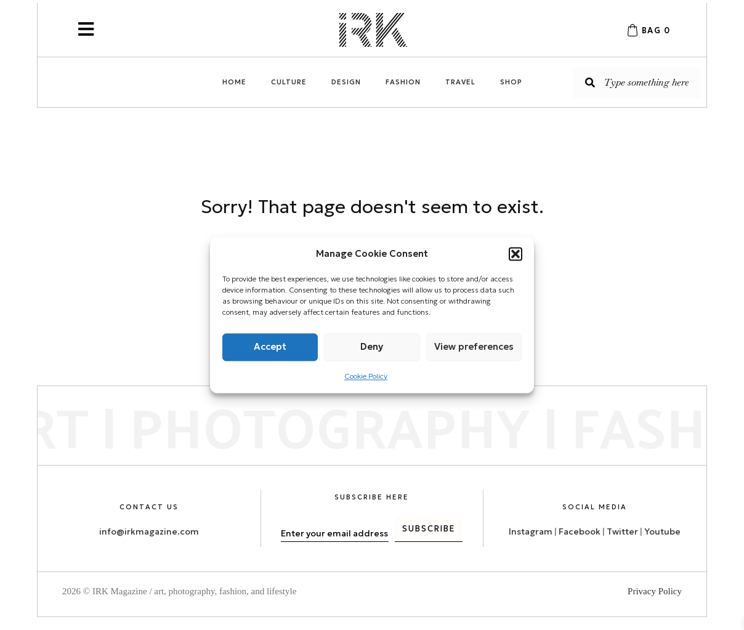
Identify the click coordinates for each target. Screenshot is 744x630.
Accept (270, 346)
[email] (335, 533)
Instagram (530, 530)
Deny (371, 346)
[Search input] (636, 82)
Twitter (623, 530)
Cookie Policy (365, 376)
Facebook (579, 530)
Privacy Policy (655, 591)
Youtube (662, 530)
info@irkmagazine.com (149, 530)
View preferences (474, 346)
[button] (515, 254)
